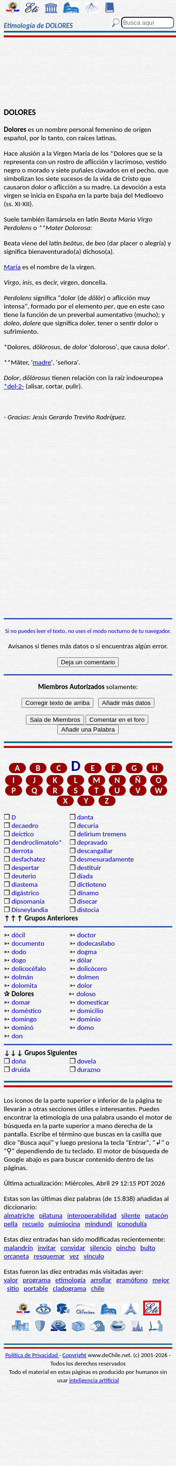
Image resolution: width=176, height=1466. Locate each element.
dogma (87, 952)
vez (74, 1256)
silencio (101, 1247)
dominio (88, 1019)
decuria (87, 825)
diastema (24, 884)
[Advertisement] (88, 73)
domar (20, 1002)
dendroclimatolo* (36, 842)
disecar (87, 901)
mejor (161, 1280)
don (17, 1036)
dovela (86, 1061)
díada (85, 876)
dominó (22, 1027)
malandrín (18, 1247)
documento (27, 943)
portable (36, 1288)
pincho (126, 1247)
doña (18, 1061)
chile (98, 1288)
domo (85, 1027)
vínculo (94, 1256)
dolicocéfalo (28, 968)
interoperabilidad (91, 1215)
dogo (18, 960)
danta (85, 817)
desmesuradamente (105, 859)
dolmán (22, 977)
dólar (84, 960)
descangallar (95, 851)
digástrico (25, 893)
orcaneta (16, 1256)
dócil (18, 935)
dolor (84, 985)
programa (37, 1280)
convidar (73, 1247)
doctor (86, 935)
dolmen (88, 977)
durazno (88, 1069)
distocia (88, 909)
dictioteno (91, 884)
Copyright (74, 1354)
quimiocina (64, 1224)
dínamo (88, 893)
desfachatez (28, 859)
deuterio (23, 876)
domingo (24, 1019)
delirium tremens (101, 834)
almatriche (19, 1215)
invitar (47, 1247)
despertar (25, 867)
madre (42, 362)
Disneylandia (29, 909)
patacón (156, 1215)
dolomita (24, 985)
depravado (92, 842)
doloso (86, 994)
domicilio (90, 1010)
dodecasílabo (96, 943)
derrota (22, 851)
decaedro (24, 825)
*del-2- (14, 386)
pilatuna (50, 1215)
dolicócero (92, 968)
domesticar (93, 1002)
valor (11, 1280)
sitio (13, 1288)
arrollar (101, 1280)
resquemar (49, 1256)
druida (20, 1069)
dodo (18, 952)
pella (10, 1224)
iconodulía (131, 1224)
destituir (89, 867)
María (12, 267)
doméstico (26, 1010)
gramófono (132, 1280)
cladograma (69, 1288)
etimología (70, 1280)
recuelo (33, 1224)
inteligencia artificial (94, 1380)
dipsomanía (28, 901)
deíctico (22, 834)
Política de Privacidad (32, 1354)
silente (130, 1215)
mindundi (98, 1224)
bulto (147, 1247)
